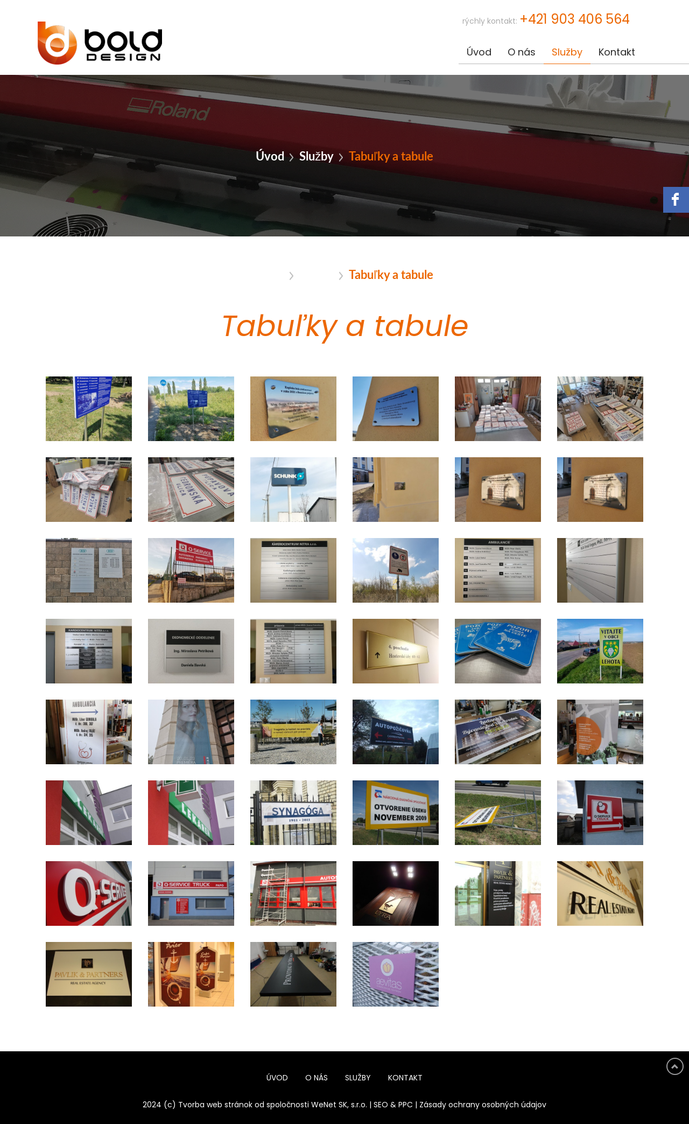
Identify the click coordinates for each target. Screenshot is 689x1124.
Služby (567, 53)
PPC (405, 1105)
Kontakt (617, 53)
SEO (381, 1105)
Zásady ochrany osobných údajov (482, 1105)
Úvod (479, 53)
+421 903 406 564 (574, 19)
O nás (522, 53)
